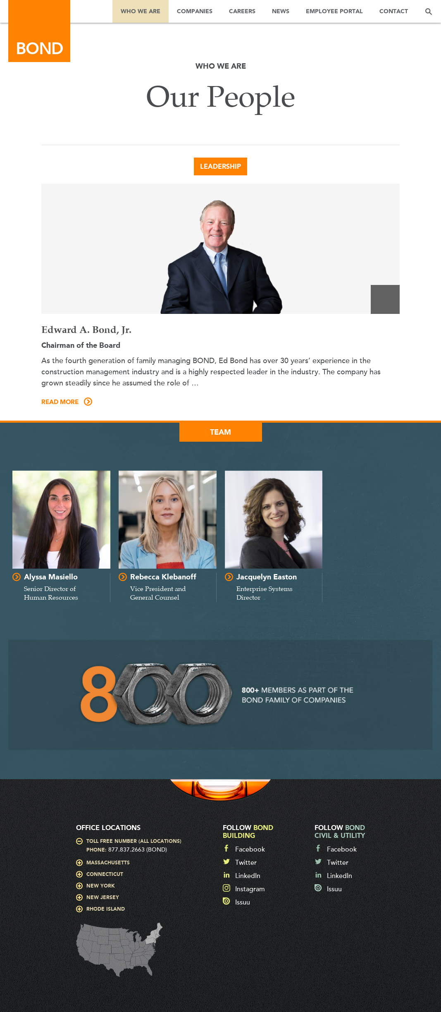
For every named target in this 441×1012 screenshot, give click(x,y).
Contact (393, 11)
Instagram (250, 889)
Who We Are (140, 11)
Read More (60, 402)
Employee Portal (334, 11)
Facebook (250, 849)
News (280, 11)
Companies (194, 11)
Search (428, 11)
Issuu (242, 902)
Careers (242, 11)
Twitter (246, 863)
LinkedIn (247, 876)
